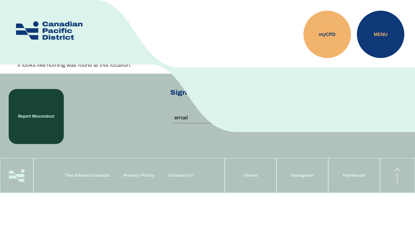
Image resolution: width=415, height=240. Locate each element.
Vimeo (250, 175)
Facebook (354, 175)
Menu (380, 34)
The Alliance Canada (87, 175)
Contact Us (180, 175)
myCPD (327, 34)
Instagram (302, 175)
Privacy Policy (139, 175)
